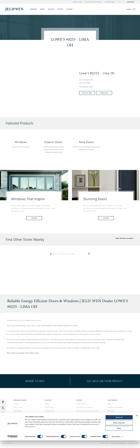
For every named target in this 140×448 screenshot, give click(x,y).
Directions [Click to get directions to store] (104, 93)
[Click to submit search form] (89, 253)
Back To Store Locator (124, 238)
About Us (111, 404)
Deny (119, 436)
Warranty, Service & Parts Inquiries (87, 411)
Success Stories (49, 411)
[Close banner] (137, 423)
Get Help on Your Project (93, 2)
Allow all (119, 425)
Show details (116, 444)
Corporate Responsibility (115, 407)
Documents (48, 418)
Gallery (47, 404)
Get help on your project (105, 381)
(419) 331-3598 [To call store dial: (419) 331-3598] (87, 93)
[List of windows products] (20, 147)
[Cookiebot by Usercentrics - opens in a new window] (12, 444)
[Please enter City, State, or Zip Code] (70, 253)
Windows (21, 142)
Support (60, 9)
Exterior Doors (53, 142)
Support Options (81, 404)
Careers (110, 414)
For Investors (110, 2)
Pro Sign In (130, 2)
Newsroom (111, 411)
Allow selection (119, 430)
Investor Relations (113, 418)
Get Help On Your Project (84, 407)
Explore (34, 218)
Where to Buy (77, 2)
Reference (48, 414)
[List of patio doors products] (86, 148)
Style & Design (49, 407)
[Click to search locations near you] (50, 253)
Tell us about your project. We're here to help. (23, 353)
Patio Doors (86, 142)
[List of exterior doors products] (53, 150)
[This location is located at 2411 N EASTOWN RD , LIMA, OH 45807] (105, 81)
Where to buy (35, 381)
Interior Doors (17, 411)
